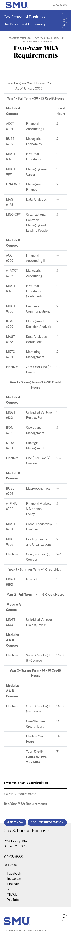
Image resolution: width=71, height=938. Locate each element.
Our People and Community (25, 24)
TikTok (12, 894)
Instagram (14, 878)
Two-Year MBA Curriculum (49, 38)
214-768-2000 (13, 856)
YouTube (13, 899)
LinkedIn (13, 884)
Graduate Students (20, 38)
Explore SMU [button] (60, 5)
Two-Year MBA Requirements (25, 804)
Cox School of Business (24, 17)
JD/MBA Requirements (20, 794)
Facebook (14, 873)
